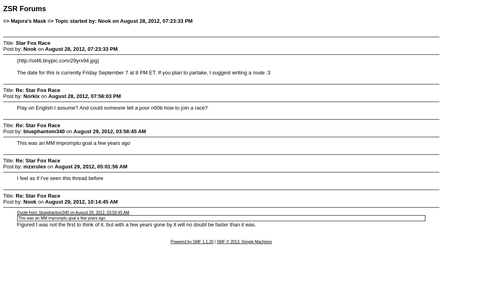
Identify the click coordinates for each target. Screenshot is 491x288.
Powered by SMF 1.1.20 (191, 242)
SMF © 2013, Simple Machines (244, 242)
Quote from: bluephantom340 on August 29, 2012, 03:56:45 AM (73, 212)
